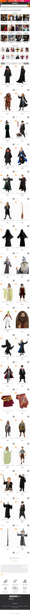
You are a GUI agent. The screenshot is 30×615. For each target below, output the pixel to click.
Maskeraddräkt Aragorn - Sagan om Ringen (7, 438)
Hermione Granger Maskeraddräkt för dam (22, 111)
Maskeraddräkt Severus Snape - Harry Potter (22, 85)
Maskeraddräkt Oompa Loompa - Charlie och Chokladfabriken (7, 330)
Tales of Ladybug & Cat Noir (12, 53)
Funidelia (2, 8)
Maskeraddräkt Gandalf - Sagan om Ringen (7, 274)
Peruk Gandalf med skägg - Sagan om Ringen (22, 275)
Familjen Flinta (12, 59)
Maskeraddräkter (6, 8)
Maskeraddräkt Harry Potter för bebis (7, 492)
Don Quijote (11, 42)
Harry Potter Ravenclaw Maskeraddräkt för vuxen (22, 166)
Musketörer (18, 42)
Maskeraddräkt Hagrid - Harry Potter (7, 111)
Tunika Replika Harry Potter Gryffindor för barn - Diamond (7, 166)
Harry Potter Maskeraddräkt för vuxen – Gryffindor (22, 194)
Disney (3, 52)
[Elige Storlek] (2, 90)
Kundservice (15, 603)
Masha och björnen (3, 60)
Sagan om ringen (4, 22)
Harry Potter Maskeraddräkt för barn (22, 383)
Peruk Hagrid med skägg (22, 329)
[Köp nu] (14, 90)
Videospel (17, 52)
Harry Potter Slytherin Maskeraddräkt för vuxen (7, 194)
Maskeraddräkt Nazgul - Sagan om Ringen (22, 247)
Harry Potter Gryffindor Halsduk (8, 410)
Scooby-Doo (22, 52)
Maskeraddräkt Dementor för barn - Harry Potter (7, 357)
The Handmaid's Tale (27, 60)
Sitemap (17, 607)
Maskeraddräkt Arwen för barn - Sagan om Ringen (7, 466)
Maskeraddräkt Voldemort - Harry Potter (7, 519)
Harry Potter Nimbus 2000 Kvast (22, 220)
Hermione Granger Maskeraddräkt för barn (7, 220)
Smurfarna (7, 59)
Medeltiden (22, 59)
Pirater (4, 42)
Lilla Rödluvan (4, 32)
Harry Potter (18, 22)
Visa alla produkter (15, 560)
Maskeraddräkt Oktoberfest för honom (22, 465)
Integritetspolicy (25, 606)
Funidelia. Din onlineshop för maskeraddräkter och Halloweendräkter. (15, 3)
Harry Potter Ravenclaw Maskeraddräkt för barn (22, 357)
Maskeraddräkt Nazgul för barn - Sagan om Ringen (7, 248)
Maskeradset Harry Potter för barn (22, 138)
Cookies (13, 607)
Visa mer (3, 574)
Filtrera (2, 63)
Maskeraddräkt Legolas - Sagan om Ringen (22, 438)
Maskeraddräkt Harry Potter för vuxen (8, 383)
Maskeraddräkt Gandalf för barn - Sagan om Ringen (22, 547)
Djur (11, 22)
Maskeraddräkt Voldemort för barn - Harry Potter (22, 493)
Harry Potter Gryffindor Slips (22, 410)
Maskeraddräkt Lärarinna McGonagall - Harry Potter (8, 139)
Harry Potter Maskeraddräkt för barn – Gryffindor (22, 520)
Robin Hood (26, 42)
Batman (17, 59)
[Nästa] (20, 558)
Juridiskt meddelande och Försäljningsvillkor (15, 606)
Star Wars (8, 52)
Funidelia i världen (4, 606)
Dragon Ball (27, 52)
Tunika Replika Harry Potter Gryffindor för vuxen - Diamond (7, 85)
